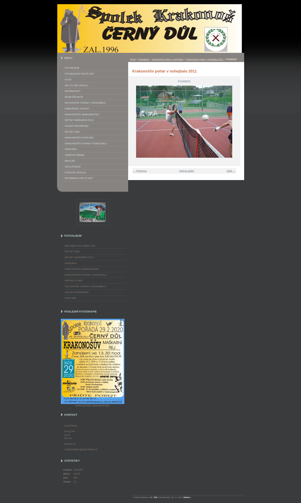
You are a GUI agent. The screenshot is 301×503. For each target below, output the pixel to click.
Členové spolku (75, 172)
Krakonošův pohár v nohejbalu (167, 59)
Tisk (155, 497)
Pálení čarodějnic (77, 292)
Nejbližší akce (74, 97)
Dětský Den (72, 132)
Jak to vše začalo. (77, 85)
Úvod (133, 59)
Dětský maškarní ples (79, 120)
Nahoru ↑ (188, 497)
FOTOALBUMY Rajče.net (79, 73)
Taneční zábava (74, 155)
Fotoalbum (143, 59)
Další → (231, 171)
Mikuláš (70, 161)
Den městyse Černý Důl (80, 246)
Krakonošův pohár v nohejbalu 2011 (204, 59)
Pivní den (71, 298)
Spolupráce (73, 166)
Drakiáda (71, 149)
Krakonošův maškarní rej (82, 114)
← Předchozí (140, 171)
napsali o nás (74, 280)
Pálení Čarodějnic (77, 126)
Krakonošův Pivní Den (79, 137)
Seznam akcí (72, 91)
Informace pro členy (79, 178)
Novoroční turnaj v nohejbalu (85, 103)
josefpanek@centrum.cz (80, 449)
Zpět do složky (186, 171)
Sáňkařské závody (77, 108)
